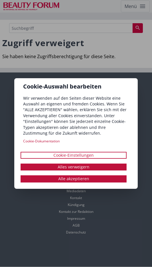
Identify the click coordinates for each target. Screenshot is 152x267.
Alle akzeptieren (73, 179)
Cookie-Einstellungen (73, 155)
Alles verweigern (73, 167)
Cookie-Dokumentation (41, 141)
